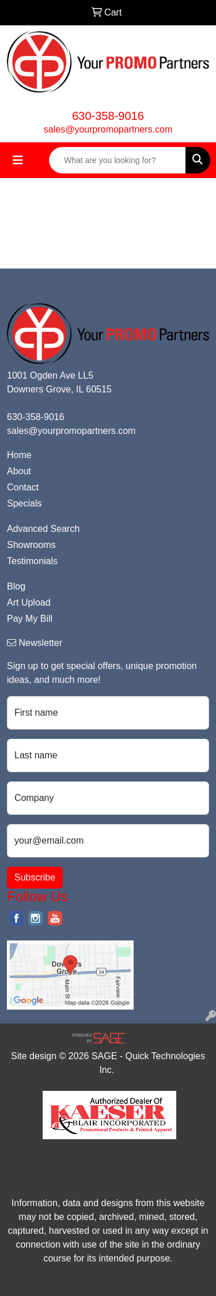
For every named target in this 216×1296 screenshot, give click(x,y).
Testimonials (32, 561)
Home (19, 455)
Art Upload (29, 602)
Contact (23, 487)
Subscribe (34, 877)
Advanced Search (43, 529)
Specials (24, 503)
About (19, 471)
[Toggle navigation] (18, 160)
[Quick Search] (117, 160)
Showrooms (31, 545)
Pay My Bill (29, 619)
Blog (16, 586)
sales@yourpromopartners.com (108, 129)
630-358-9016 (108, 115)
